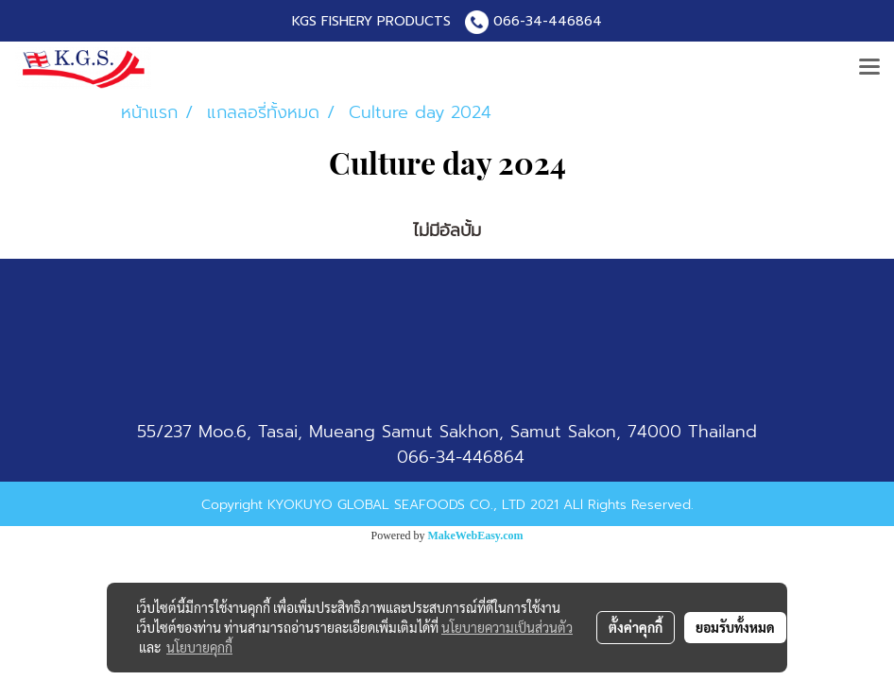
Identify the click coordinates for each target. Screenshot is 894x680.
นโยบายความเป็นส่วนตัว (507, 627)
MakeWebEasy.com (476, 535)
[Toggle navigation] (869, 68)
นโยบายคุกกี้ (199, 646)
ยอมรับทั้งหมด (735, 627)
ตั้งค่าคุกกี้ (635, 627)
